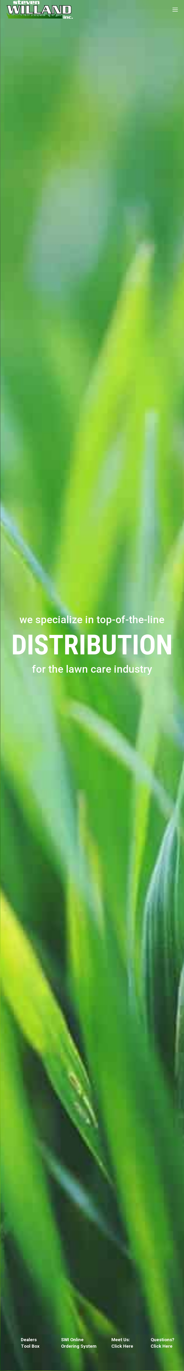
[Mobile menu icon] (175, 9)
